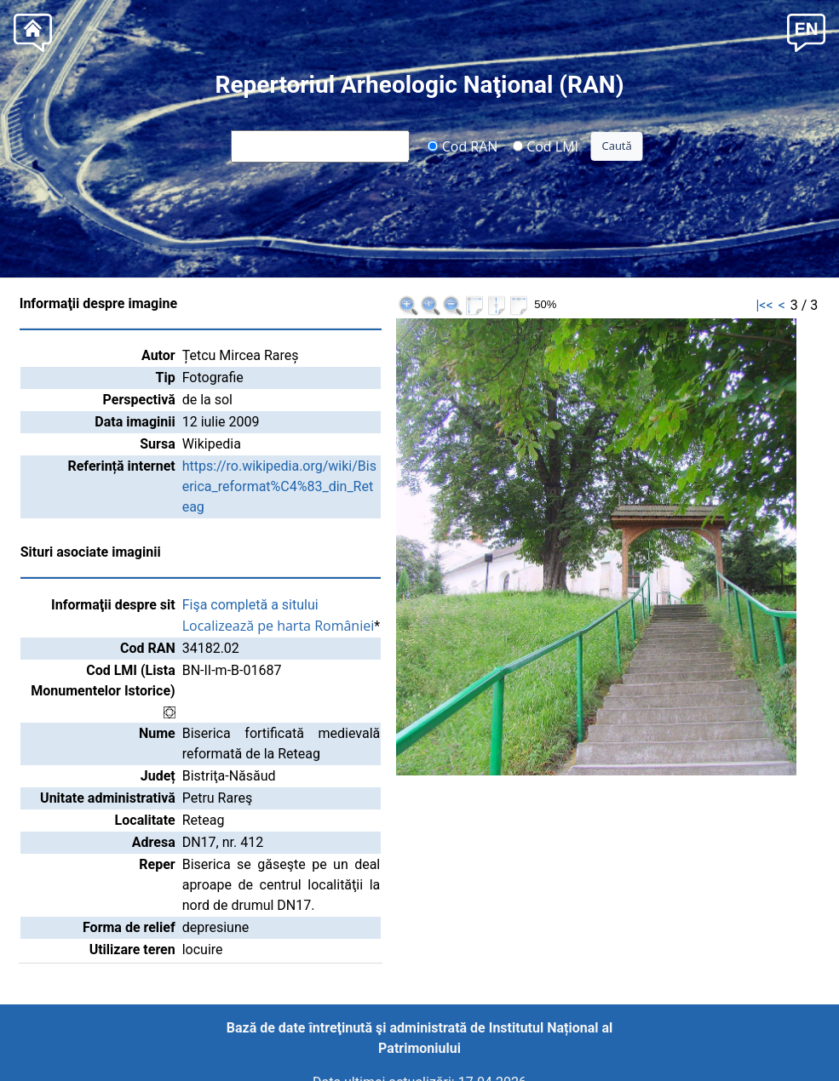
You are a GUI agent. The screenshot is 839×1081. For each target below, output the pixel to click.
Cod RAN (463, 145)
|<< (764, 305)
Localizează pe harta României (278, 625)
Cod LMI (545, 145)
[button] (806, 31)
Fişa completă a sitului (250, 605)
